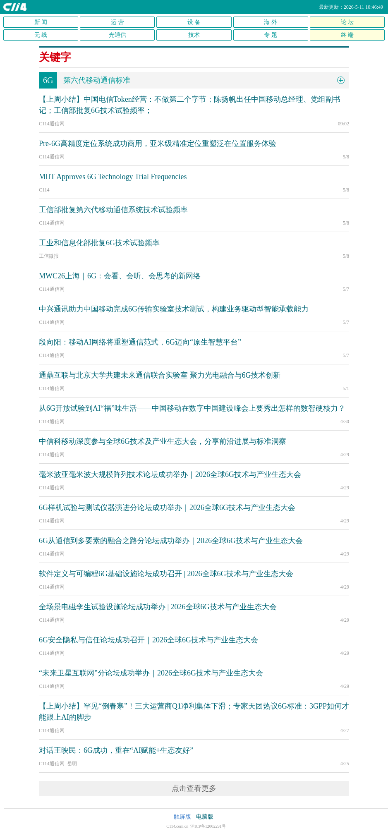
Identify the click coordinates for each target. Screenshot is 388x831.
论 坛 (347, 22)
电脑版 (204, 817)
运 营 (117, 22)
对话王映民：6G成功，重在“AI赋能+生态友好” (116, 750)
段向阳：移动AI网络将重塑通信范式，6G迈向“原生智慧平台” (140, 342)
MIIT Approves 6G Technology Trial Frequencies (113, 176)
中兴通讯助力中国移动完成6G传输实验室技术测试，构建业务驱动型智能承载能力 (174, 309)
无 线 (41, 35)
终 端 (347, 35)
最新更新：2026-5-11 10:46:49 (351, 7)
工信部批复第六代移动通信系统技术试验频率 (113, 210)
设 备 (194, 22)
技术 (194, 35)
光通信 (117, 35)
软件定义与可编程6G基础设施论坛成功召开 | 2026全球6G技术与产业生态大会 (166, 574)
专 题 (270, 35)
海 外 (270, 22)
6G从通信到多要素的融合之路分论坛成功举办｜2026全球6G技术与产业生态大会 (171, 540)
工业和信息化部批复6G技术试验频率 (99, 243)
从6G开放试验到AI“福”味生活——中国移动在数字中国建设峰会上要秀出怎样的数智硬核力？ (192, 408)
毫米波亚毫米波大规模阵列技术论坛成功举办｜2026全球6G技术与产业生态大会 (170, 474)
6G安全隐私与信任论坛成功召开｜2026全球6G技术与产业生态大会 (148, 640)
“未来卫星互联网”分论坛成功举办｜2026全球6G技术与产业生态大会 (151, 673)
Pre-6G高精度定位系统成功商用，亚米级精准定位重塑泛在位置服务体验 (157, 143)
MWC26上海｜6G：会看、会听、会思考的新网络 (120, 276)
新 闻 (41, 22)
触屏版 (182, 817)
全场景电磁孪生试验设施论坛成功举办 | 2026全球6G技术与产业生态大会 (158, 607)
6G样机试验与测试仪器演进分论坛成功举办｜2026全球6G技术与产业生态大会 (167, 507)
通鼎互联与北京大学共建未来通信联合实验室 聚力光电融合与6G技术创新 (160, 375)
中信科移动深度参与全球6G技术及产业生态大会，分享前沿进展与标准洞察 (162, 441)
